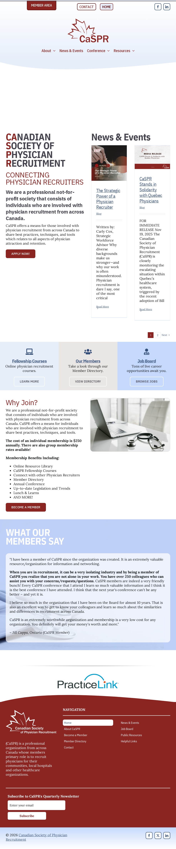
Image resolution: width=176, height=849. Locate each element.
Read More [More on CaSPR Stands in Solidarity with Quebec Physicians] (145, 309)
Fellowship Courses (29, 361)
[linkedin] (166, 6)
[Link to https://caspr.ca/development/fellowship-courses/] (29, 352)
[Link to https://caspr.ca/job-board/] (147, 352)
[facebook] (157, 6)
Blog (98, 213)
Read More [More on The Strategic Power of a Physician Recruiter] (102, 306)
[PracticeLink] (88, 675)
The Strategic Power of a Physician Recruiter (108, 198)
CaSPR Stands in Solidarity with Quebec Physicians (150, 190)
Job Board (147, 361)
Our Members (88, 361)
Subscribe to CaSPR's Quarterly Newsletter (43, 796)
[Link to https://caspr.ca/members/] (88, 352)
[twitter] (157, 835)
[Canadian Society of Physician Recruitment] (88, 19)
